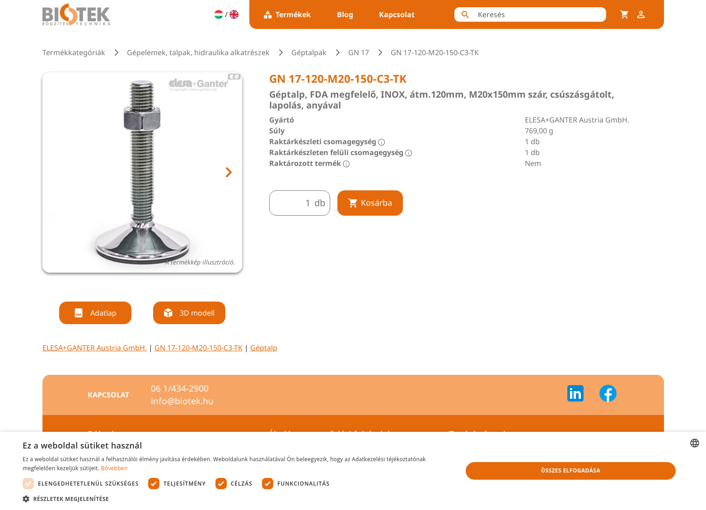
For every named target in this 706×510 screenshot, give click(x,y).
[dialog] (353, 471)
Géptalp (263, 348)
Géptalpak (309, 52)
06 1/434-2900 (180, 388)
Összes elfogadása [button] (570, 470)
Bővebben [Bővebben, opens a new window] (114, 468)
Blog (345, 14)
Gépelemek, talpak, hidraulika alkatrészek (198, 52)
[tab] (133, 284)
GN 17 (358, 52)
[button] (236, 498)
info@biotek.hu (182, 401)
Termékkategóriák (73, 52)
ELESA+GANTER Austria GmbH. (94, 348)
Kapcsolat (397, 14)
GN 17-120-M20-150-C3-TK (198, 348)
